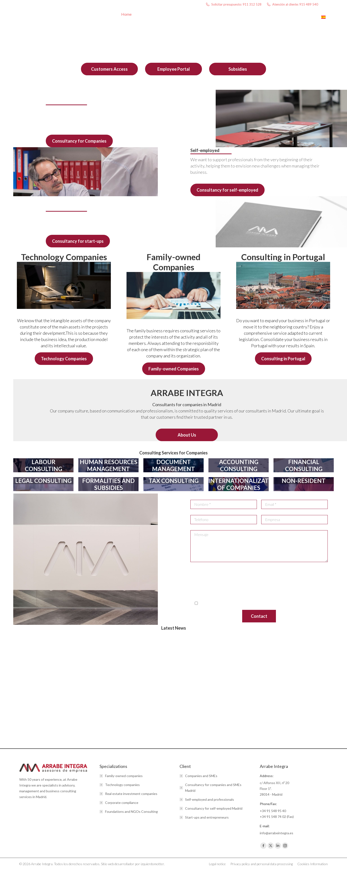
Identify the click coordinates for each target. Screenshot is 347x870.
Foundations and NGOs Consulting (131, 811)
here (252, 596)
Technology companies (122, 785)
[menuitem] (325, 19)
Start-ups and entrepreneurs (207, 817)
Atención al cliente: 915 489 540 (292, 4)
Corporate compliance (121, 802)
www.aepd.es (276, 590)
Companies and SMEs (201, 776)
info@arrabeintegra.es (201, 572)
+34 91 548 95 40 (273, 811)
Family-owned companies (124, 776)
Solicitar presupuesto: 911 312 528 (233, 4)
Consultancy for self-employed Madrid (213, 808)
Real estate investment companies (131, 794)
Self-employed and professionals (209, 799)
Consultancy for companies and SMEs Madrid (213, 788)
